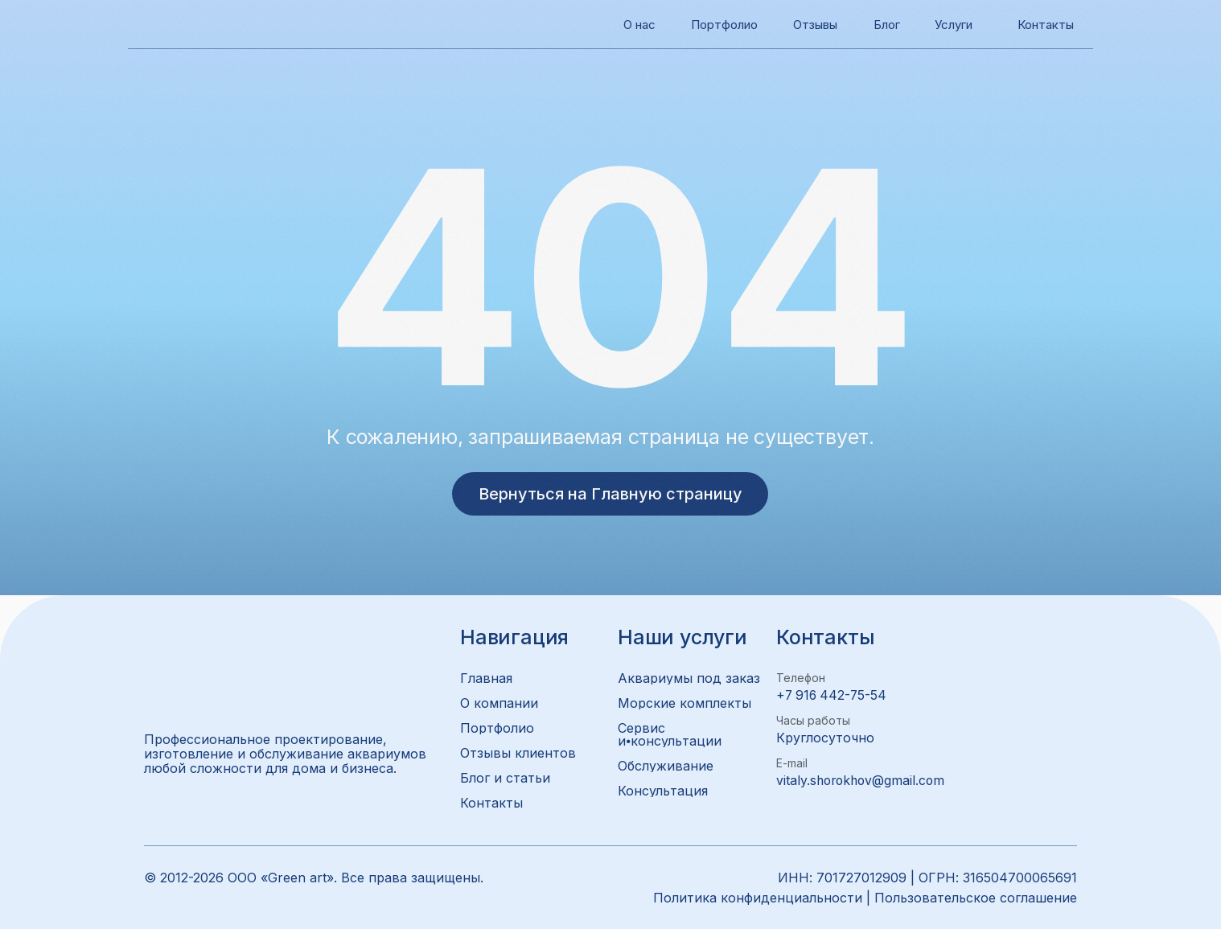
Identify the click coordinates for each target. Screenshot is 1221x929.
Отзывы (818, 24)
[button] (681, 790)
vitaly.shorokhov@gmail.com (863, 780)
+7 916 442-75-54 (833, 695)
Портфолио (728, 24)
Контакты (1049, 24)
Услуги (956, 24)
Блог (888, 24)
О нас (641, 24)
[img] (161, 24)
